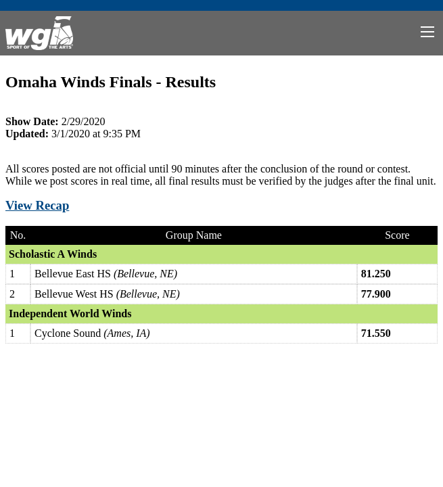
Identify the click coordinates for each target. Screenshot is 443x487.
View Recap (37, 205)
